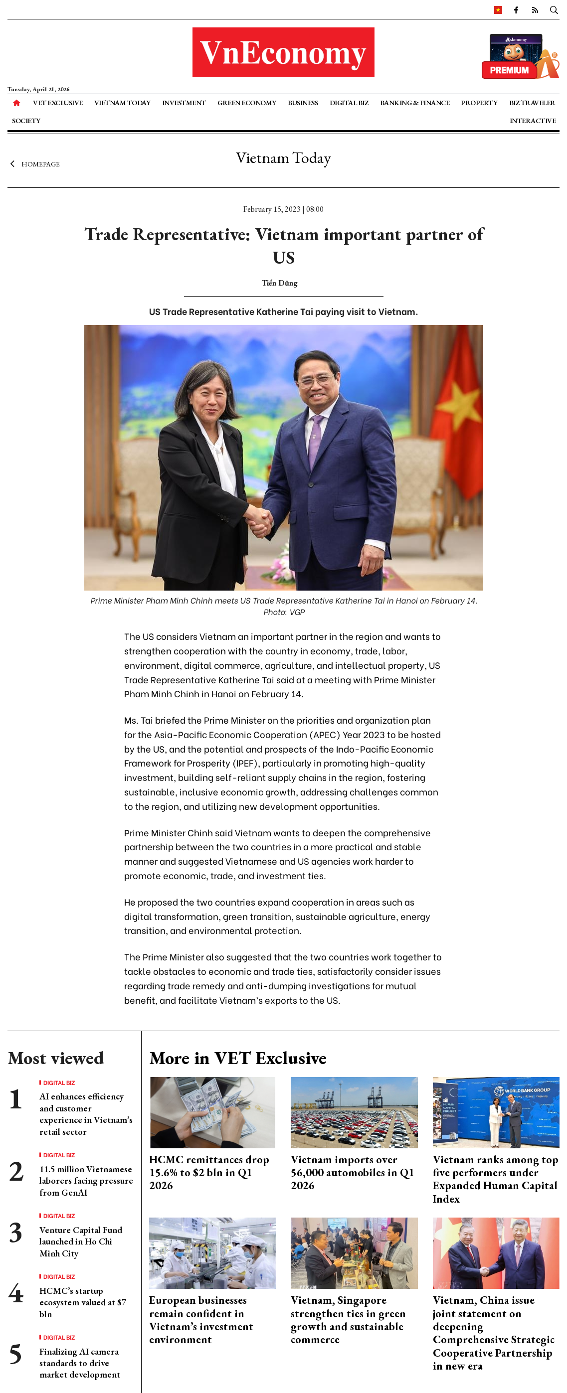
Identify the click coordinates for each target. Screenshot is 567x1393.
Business (303, 102)
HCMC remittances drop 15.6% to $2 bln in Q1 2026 (209, 1172)
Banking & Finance (415, 102)
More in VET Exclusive (238, 1058)
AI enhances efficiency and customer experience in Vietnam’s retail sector (86, 1113)
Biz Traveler (532, 102)
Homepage (33, 163)
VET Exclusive (58, 102)
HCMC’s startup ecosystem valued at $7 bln (82, 1302)
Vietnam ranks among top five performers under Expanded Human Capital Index (496, 1179)
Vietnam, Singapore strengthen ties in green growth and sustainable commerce (348, 1320)
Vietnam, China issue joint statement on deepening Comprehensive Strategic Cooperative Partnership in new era (494, 1333)
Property (479, 102)
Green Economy (246, 102)
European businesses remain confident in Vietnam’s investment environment (201, 1320)
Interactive (533, 120)
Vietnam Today (122, 102)
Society (26, 120)
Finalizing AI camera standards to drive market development (79, 1363)
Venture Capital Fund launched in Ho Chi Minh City (80, 1241)
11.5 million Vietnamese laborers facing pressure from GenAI (86, 1180)
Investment (184, 102)
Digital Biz (349, 102)
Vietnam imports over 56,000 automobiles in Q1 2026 (352, 1172)
